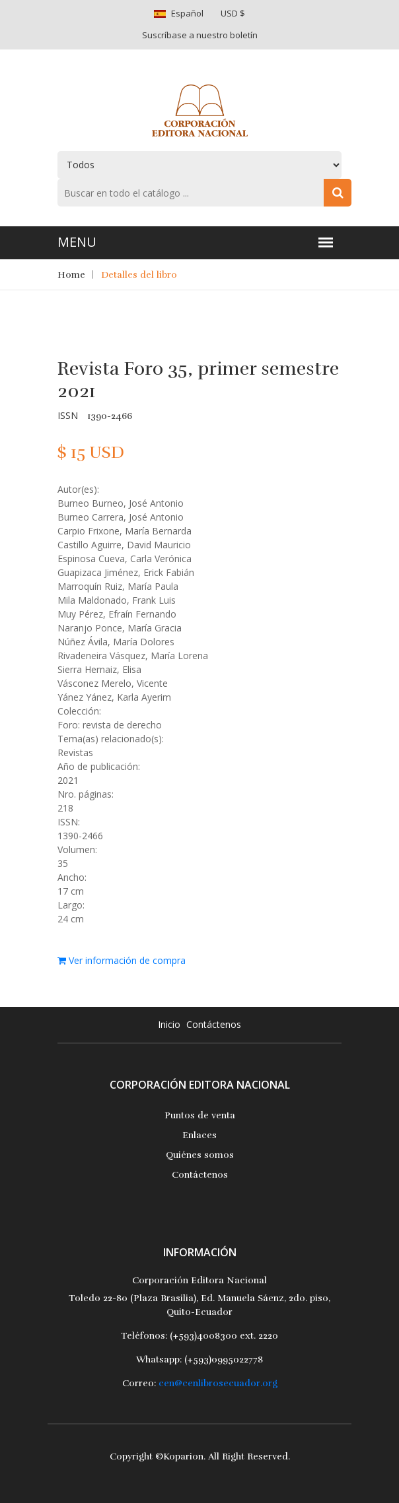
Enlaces (199, 1135)
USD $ (233, 13)
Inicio (169, 1024)
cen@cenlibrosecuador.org (218, 1383)
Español (187, 13)
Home (71, 274)
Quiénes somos (200, 1155)
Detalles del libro (139, 274)
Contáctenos (213, 1024)
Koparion (183, 1456)
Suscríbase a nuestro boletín (200, 35)
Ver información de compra (121, 960)
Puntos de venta (199, 1115)
